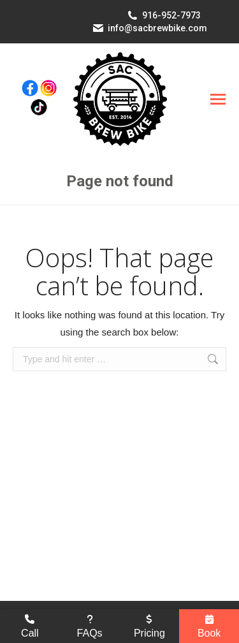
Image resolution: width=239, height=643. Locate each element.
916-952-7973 (171, 15)
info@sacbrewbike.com (157, 28)
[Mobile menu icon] (218, 99)
